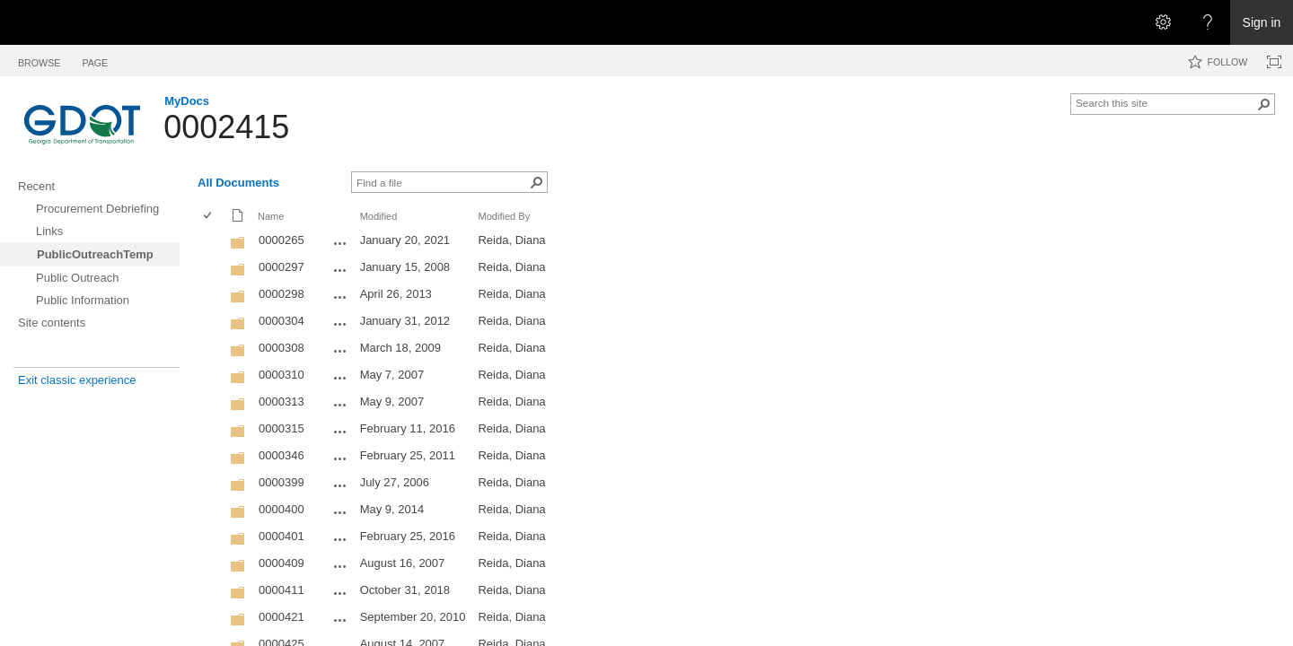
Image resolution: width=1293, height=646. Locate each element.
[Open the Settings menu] (1162, 22)
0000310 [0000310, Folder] (281, 374)
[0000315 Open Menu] (340, 431)
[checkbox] (209, 216)
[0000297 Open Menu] (340, 270)
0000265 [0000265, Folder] (281, 240)
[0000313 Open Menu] (340, 404)
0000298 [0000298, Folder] (281, 294)
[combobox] (1165, 102)
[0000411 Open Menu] (340, 593)
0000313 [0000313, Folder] (281, 401)
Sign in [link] (1262, 22)
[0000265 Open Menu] (340, 243)
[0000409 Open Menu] (340, 566)
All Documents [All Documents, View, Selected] (238, 182)
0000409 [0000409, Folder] (281, 563)
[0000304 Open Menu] (340, 324)
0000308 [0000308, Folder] (281, 347)
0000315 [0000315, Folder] (281, 428)
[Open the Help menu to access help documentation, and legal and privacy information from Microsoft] (1207, 22)
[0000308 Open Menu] (340, 351)
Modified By (504, 216)
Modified (379, 216)
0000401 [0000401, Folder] (281, 536)
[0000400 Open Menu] (340, 512)
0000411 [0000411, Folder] (281, 590)
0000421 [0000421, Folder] (281, 617)
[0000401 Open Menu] (340, 539)
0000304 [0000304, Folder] (281, 320)
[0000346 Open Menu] (340, 458)
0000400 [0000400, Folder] (281, 509)
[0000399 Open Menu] (340, 485)
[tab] (39, 59)
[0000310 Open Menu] (340, 378)
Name (271, 216)
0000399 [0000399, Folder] (281, 482)
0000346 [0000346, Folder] (281, 455)
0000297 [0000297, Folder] (281, 267)
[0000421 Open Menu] (340, 620)
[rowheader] (212, 242)
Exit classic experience (77, 380)
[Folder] (238, 246)
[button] (1264, 104)
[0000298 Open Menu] (340, 297)
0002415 (226, 127)
